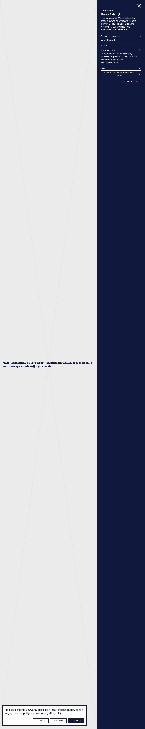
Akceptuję (76, 720)
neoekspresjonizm (109, 62)
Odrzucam (58, 720)
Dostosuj (41, 720)
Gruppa (104, 53)
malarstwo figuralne (110, 56)
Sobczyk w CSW (129, 56)
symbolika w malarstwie (112, 59)
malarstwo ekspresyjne (120, 53)
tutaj (58, 713)
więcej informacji (131, 81)
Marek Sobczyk (108, 40)
